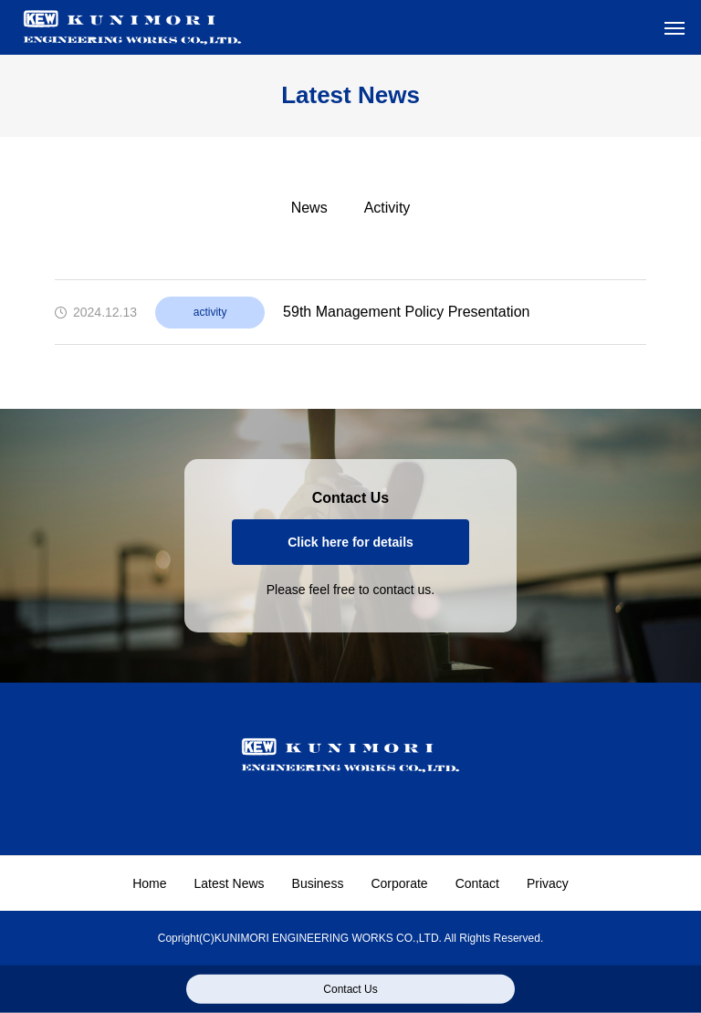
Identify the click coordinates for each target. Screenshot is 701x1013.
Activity (387, 207)
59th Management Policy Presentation (406, 311)
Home (149, 883)
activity (210, 312)
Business (318, 883)
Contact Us (350, 989)
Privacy (548, 883)
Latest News (229, 883)
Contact (477, 883)
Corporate (399, 883)
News (309, 207)
